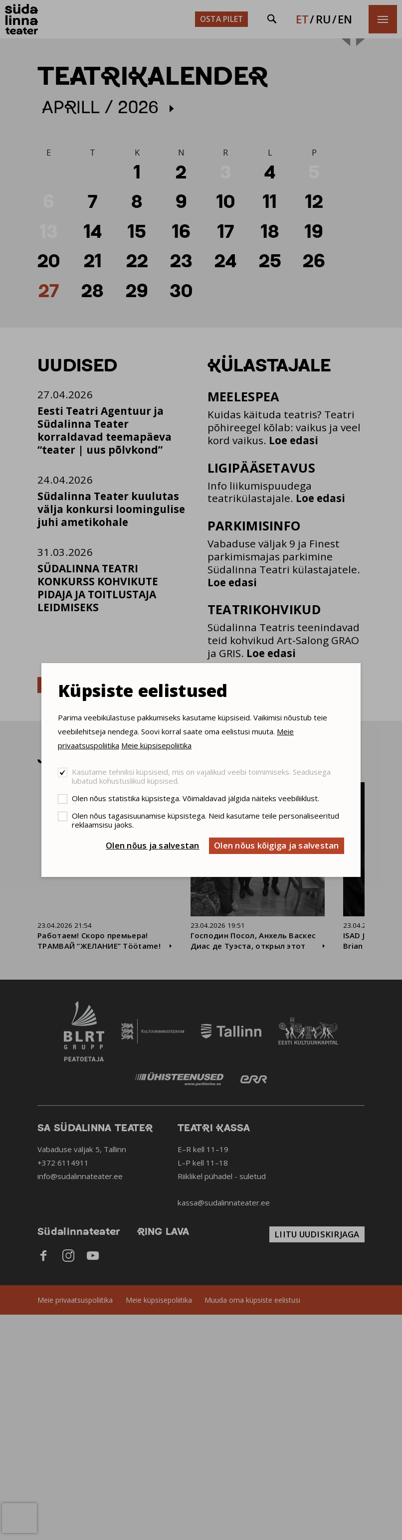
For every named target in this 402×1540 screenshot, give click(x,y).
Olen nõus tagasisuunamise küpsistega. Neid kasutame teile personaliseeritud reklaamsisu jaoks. (205, 820)
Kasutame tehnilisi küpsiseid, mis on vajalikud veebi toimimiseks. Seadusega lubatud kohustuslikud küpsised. (201, 776)
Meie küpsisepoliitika (156, 745)
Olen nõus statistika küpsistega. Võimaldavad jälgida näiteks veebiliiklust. (195, 798)
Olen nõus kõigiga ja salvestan (276, 845)
